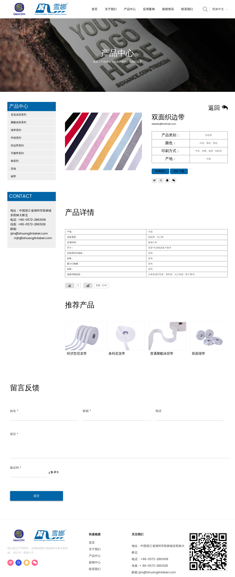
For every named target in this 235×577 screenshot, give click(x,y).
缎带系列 (16, 130)
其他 (13, 169)
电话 (158, 411)
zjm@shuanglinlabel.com (29, 233)
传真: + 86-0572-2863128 (150, 539)
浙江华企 (222, 571)
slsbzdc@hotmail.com (164, 124)
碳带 (13, 176)
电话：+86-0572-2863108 (150, 532)
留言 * (14, 429)
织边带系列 (120, 62)
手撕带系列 (17, 153)
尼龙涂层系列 (18, 115)
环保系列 (16, 138)
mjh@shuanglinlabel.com (33, 238)
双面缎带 (198, 353)
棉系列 (15, 161)
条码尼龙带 (117, 353)
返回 (218, 108)
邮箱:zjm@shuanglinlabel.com (154, 546)
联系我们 (187, 9)
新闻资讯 (168, 9)
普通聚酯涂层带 (161, 353)
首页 (94, 9)
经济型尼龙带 (77, 353)
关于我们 (111, 9)
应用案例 (149, 9)
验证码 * (15, 444)
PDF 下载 (179, 171)
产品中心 (130, 9)
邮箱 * (87, 411)
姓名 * (14, 411)
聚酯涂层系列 (18, 122)
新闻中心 (95, 536)
